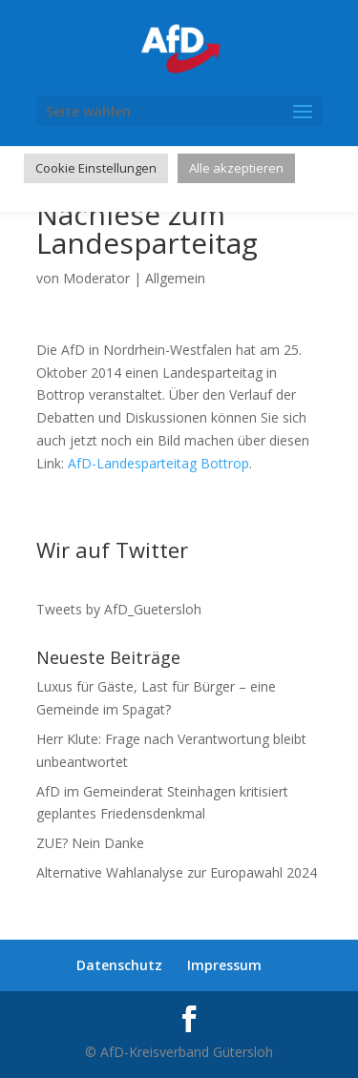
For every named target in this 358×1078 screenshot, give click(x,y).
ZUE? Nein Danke (90, 843)
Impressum (224, 965)
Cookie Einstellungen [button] (96, 167)
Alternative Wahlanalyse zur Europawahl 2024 (176, 872)
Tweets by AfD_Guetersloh (118, 609)
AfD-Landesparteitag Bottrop (158, 463)
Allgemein (175, 278)
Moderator (96, 278)
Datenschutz (119, 965)
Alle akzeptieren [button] (236, 167)
